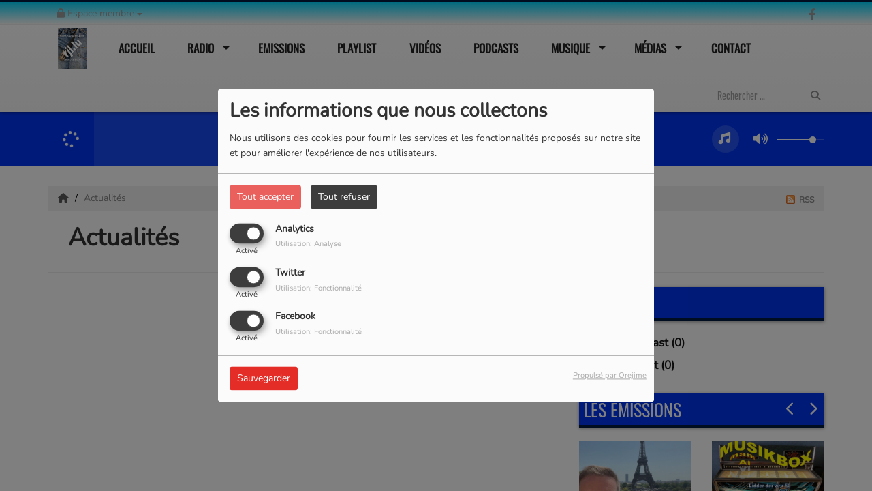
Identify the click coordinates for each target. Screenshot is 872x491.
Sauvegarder (263, 378)
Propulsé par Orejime (610, 376)
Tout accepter (265, 196)
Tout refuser (344, 196)
